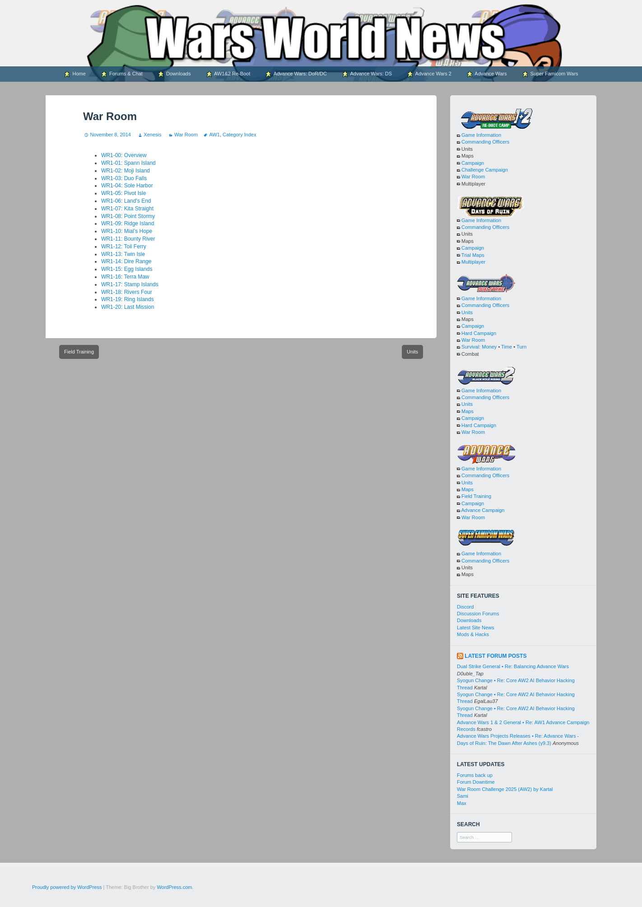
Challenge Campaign (484, 169)
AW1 (214, 134)
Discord (465, 606)
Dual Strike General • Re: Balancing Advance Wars (513, 666)
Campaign (472, 163)
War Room (186, 134)
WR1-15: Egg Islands (126, 269)
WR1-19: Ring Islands (127, 299)
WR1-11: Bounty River (128, 239)
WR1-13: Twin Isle (123, 254)
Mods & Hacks (473, 634)
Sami (462, 796)
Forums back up (475, 775)
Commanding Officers (485, 141)
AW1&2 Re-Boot (228, 74)
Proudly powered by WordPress (67, 887)
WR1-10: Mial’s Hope (126, 231)
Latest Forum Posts (495, 656)
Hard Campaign (478, 333)
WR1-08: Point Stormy (128, 216)
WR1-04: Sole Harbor (127, 185)
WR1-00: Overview (124, 155)
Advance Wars (486, 74)
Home (74, 74)
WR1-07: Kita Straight (127, 208)
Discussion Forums (478, 613)
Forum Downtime (476, 782)
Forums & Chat (122, 74)
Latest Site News (475, 627)
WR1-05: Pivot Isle (123, 193)
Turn (521, 346)
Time (506, 346)
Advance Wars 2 (429, 74)
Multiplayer (473, 262)
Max (461, 803)
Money (489, 346)
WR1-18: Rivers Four (126, 292)
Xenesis (152, 134)
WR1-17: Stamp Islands (129, 284)
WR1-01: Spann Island (128, 163)
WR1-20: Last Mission (127, 307)
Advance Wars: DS (367, 74)
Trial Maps (472, 255)
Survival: (470, 346)
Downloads (174, 74)
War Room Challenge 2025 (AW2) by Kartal (505, 789)
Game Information (481, 135)
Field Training (79, 351)
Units (412, 351)
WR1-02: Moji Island (125, 170)
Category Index (239, 134)
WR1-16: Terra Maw (125, 277)
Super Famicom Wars (550, 74)
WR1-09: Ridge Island (127, 223)
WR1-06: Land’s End (126, 201)
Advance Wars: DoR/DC (296, 74)
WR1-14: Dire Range (126, 261)
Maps (467, 411)
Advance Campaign (482, 510)
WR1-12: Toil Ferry (123, 246)
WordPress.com (174, 887)
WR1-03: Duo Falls (124, 178)
